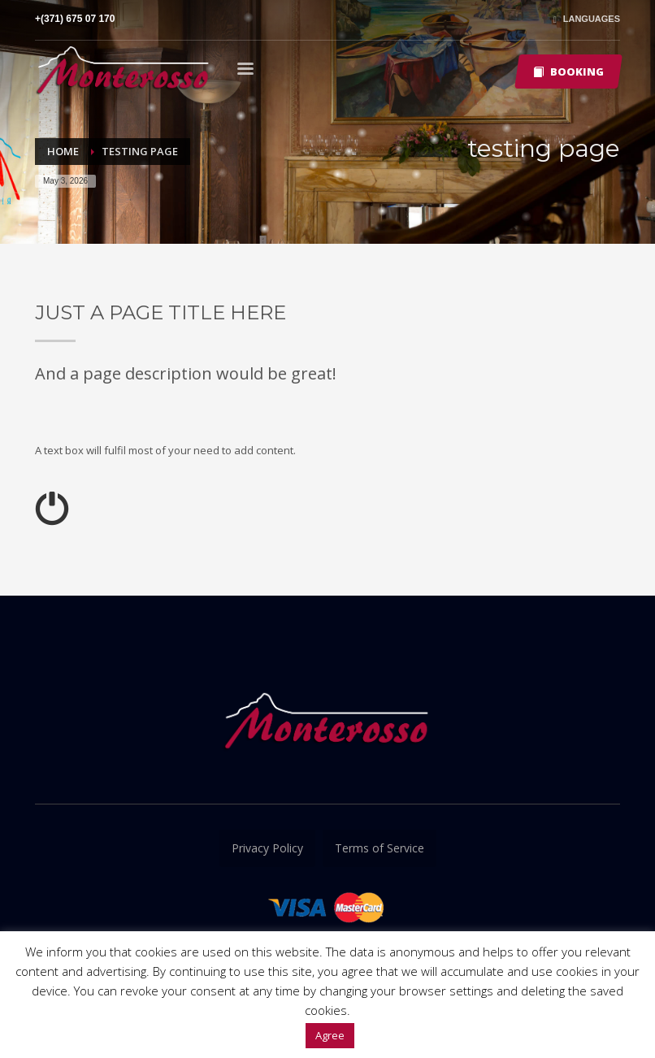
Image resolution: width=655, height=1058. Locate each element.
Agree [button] (330, 1035)
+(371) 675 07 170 (75, 18)
